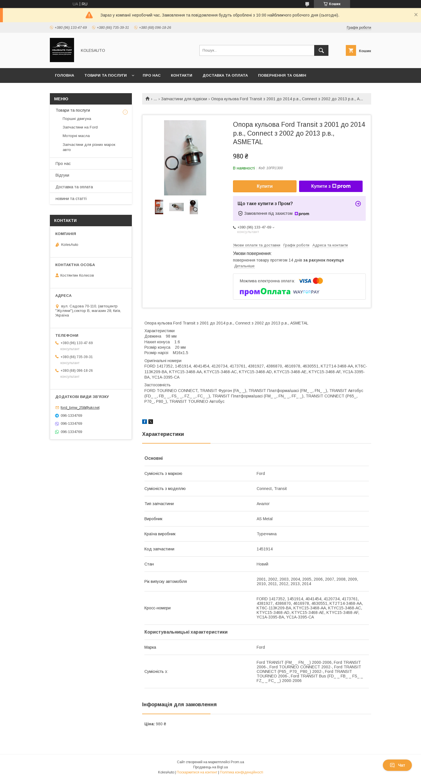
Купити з (330, 186)
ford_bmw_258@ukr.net (80, 407)
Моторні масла (76, 136)
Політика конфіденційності (241, 772)
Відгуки (62, 175)
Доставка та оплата (225, 75)
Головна (64, 75)
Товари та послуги (105, 75)
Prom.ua (237, 762)
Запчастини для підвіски (184, 99)
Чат (397, 765)
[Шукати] (321, 50)
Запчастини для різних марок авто (89, 147)
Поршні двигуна (77, 119)
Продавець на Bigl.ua (210, 767)
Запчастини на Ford (80, 127)
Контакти (181, 75)
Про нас (152, 75)
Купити (265, 186)
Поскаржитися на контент (197, 772)
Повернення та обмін (282, 75)
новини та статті (71, 198)
